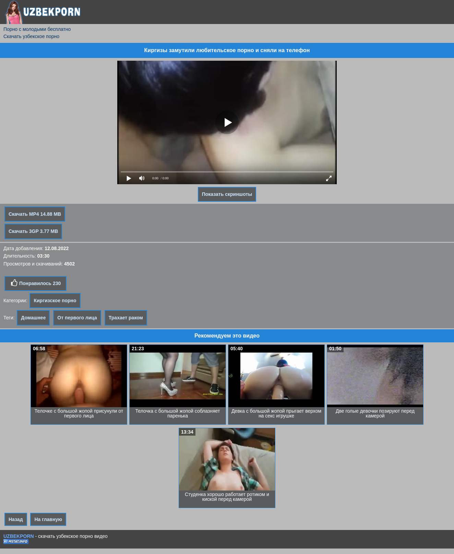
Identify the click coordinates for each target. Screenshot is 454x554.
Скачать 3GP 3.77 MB (33, 231)
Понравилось (35, 283)
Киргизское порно (55, 300)
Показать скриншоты (227, 194)
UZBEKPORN (18, 536)
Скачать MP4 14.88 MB (35, 214)
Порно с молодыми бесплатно (37, 29)
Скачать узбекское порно (31, 36)
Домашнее (33, 317)
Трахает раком (126, 317)
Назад (16, 519)
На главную (48, 519)
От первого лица (77, 317)
